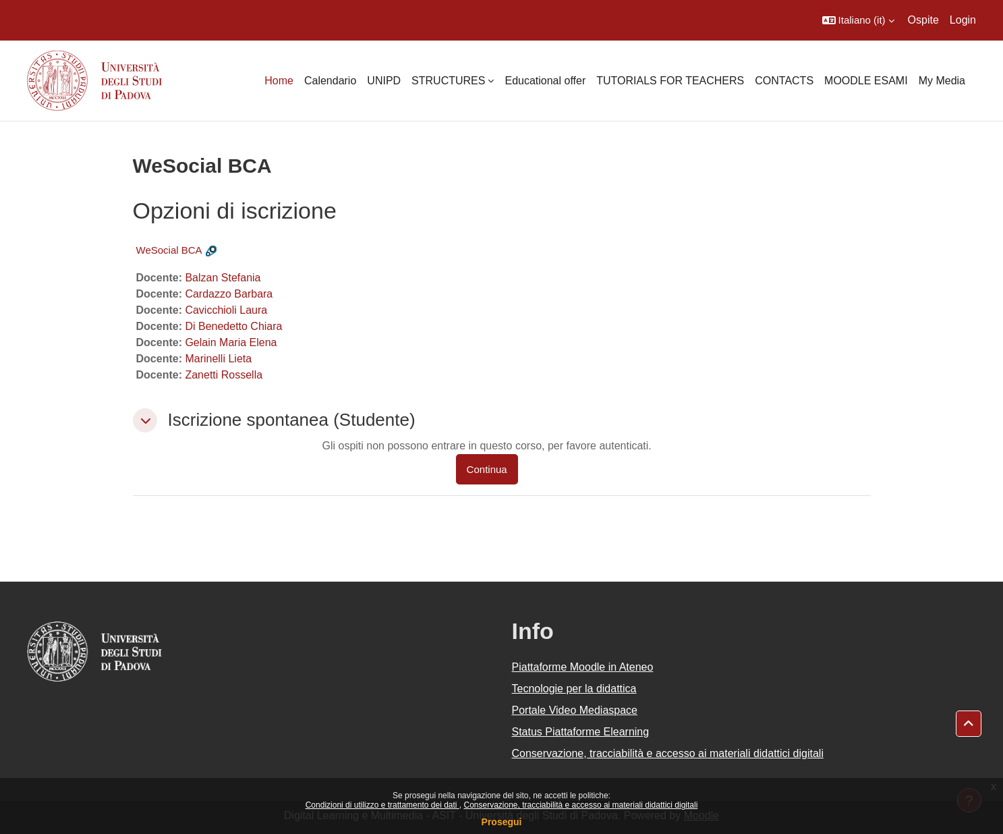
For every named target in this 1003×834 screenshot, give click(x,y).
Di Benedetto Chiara (233, 326)
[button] (858, 20)
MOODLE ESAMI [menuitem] (866, 80)
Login (963, 20)
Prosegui (502, 821)
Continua (487, 469)
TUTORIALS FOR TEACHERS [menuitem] (670, 80)
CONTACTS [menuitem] (784, 80)
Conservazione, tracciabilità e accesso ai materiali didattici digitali (580, 805)
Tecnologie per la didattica (574, 688)
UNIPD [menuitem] (384, 80)
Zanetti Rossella (223, 375)
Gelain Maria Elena (231, 342)
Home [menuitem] (278, 80)
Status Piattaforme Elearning (581, 732)
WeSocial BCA (169, 250)
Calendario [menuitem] (330, 80)
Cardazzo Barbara (229, 294)
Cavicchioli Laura (226, 310)
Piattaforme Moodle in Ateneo (583, 667)
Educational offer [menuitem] (545, 80)
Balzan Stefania (222, 277)
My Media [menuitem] (942, 80)
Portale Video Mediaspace (575, 710)
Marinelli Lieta (218, 358)
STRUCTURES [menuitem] (448, 80)
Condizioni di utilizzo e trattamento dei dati (382, 805)
